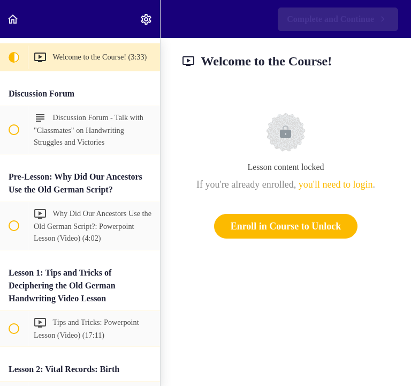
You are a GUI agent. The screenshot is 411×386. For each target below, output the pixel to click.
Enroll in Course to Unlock (286, 226)
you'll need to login (336, 184)
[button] (13, 19)
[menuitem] (146, 19)
